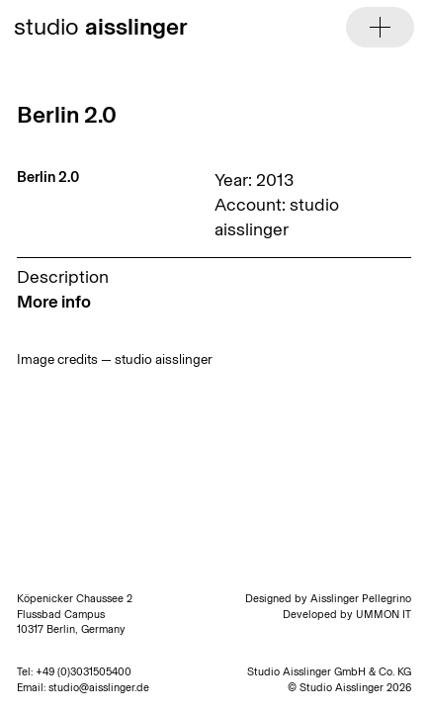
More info (54, 301)
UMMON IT (383, 614)
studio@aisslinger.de (98, 687)
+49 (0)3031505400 (83, 672)
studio (101, 26)
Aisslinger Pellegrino (360, 598)
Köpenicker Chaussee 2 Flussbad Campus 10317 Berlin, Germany (74, 614)
